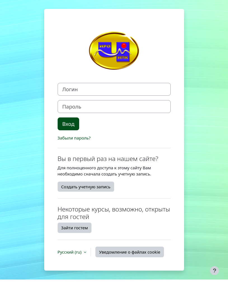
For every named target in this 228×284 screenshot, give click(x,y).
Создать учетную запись (86, 186)
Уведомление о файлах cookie (129, 252)
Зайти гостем (74, 227)
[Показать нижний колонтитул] (214, 270)
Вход (68, 123)
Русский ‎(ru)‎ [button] (70, 252)
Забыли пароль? (74, 138)
